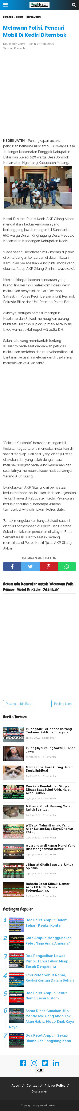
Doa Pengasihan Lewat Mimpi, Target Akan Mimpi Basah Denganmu (47, 961)
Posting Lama (63, 703)
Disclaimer (39, 1091)
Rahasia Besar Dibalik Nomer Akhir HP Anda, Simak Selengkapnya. (48, 887)
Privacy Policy (55, 1085)
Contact (33, 1085)
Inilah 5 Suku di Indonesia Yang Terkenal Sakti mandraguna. (49, 730)
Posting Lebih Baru (18, 703)
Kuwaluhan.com (48, 1105)
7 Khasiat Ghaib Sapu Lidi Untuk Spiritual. (49, 866)
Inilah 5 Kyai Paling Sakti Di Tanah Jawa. (50, 749)
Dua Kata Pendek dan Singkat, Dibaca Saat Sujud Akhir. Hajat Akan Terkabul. (48, 790)
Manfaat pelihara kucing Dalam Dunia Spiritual (50, 769)
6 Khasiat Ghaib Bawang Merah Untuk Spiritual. (49, 808)
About (16, 1085)
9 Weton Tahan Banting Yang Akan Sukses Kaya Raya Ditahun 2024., (49, 829)
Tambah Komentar (15, 48)
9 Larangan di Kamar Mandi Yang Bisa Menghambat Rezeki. (50, 847)
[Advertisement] (39, 94)
